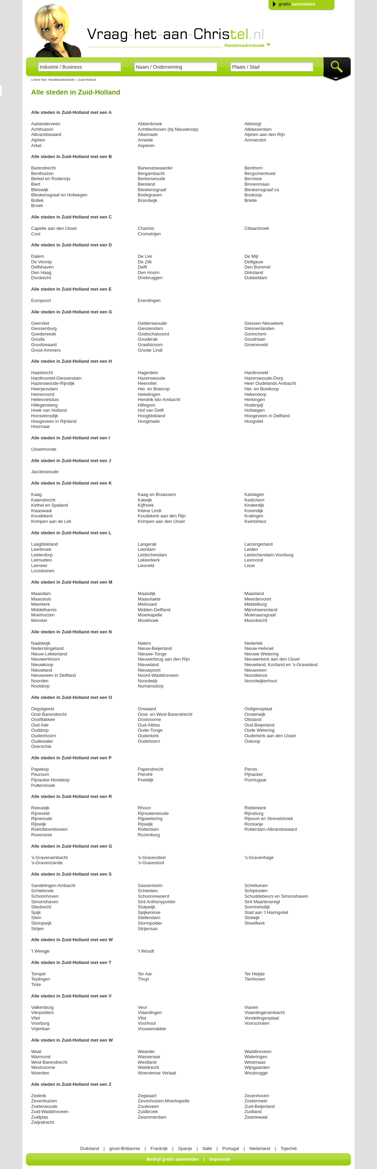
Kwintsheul (255, 521)
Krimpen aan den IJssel (161, 521)
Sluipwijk (146, 906)
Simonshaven (44, 901)
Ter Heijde (255, 973)
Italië (207, 1148)
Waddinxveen (258, 1051)
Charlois (146, 228)
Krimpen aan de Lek (51, 521)
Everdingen (149, 300)
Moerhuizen (43, 614)
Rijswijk (38, 824)
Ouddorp (40, 730)
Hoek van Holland (49, 410)
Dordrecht (41, 277)
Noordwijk (147, 680)
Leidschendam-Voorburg (269, 554)
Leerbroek (41, 549)
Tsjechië (289, 1148)
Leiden (251, 549)
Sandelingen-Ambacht (53, 885)
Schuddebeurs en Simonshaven (276, 896)
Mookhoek (148, 620)
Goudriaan (255, 339)
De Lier (145, 256)
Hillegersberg (44, 405)
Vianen (251, 1007)
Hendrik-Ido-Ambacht (159, 399)
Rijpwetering (150, 818)
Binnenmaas (257, 184)
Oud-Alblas (149, 725)
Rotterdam (148, 829)
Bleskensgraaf (152, 189)
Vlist (142, 1018)
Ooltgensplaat (258, 708)
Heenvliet (147, 383)
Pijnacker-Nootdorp (50, 779)
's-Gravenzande (47, 862)
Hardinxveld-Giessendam (56, 378)
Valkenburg (42, 1007)
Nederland (259, 1148)
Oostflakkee (43, 719)
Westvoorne (43, 1067)
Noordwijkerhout (261, 680)
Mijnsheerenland (261, 609)
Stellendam (149, 917)
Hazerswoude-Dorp (264, 378)
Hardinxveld (256, 372)
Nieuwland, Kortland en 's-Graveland (281, 664)
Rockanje (254, 824)
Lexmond (254, 560)
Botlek (37, 200)
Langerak (147, 544)
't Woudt (146, 951)
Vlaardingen (150, 1012)
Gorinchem (256, 334)
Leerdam (146, 549)
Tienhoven (255, 979)
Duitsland (89, 1148)
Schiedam (148, 890)
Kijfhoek (146, 505)
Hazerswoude (151, 378)
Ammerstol (255, 140)
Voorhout (147, 1023)
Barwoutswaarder (155, 168)
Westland (147, 1062)
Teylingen (40, 979)
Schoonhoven (45, 896)
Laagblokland (44, 544)
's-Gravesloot (151, 862)
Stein (36, 917)
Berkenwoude (151, 178)
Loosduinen (42, 570)
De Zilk (144, 261)
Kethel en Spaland (49, 505)
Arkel (36, 145)
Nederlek (254, 643)
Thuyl (143, 979)
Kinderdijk (254, 505)
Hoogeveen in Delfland (267, 415)
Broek (37, 205)
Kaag (36, 494)
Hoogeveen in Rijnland (53, 421)
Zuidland (253, 1111)
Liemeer (39, 565)
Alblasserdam (258, 129)
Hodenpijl (254, 405)
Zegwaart (147, 1095)
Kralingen (254, 515)
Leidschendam (152, 554)
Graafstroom (150, 344)
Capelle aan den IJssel (54, 228)
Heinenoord (42, 394)
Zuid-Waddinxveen (49, 1111)
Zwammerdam (152, 1117)
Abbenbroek (150, 123)
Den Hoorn (148, 272)
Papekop (40, 769)
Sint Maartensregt (262, 901)
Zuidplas (39, 1117)
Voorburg (40, 1023)
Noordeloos (256, 675)
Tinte (36, 984)
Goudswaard (44, 344)
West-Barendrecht (49, 1062)
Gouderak (147, 339)
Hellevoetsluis (45, 399)
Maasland (254, 593)
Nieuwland (148, 664)
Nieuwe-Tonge (152, 653)
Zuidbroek (148, 1111)
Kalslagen (254, 494)
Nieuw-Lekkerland (49, 653)
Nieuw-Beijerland (155, 648)
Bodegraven (150, 194)
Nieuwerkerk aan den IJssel (272, 659)
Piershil (145, 774)
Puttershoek (43, 785)
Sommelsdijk (257, 906)
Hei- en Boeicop (154, 388)
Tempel (38, 973)
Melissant (147, 604)
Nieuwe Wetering (262, 653)
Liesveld (146, 565)
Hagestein (148, 372)
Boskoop (253, 194)
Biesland (146, 184)
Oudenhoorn (43, 735)
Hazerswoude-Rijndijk (53, 383)
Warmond (40, 1056)
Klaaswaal (41, 510)
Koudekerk (42, 515)
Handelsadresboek (61, 79)
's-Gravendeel (152, 857)
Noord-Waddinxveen (158, 675)
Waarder (146, 1051)
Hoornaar (40, 426)
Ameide (145, 140)
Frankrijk (159, 1148)
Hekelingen (149, 394)
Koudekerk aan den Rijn (162, 515)
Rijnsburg (254, 813)
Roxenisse (41, 834)
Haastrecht (42, 372)
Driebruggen (150, 277)
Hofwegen (255, 410)
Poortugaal (255, 779)
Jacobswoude (45, 471)
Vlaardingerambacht (265, 1012)
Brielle (251, 200)
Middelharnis (44, 609)
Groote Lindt (150, 350)
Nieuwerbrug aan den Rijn (164, 659)
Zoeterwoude (44, 1106)
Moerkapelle (150, 614)
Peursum (40, 774)
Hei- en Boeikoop (262, 388)
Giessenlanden (260, 328)
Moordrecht (256, 620)
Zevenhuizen (44, 1100)
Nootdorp (40, 686)
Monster (39, 620)
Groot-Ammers (46, 350)
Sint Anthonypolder (156, 901)
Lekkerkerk (149, 560)
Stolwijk (252, 917)
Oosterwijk (255, 714)
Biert (35, 184)
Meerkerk (40, 604)
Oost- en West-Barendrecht (165, 714)
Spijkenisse (149, 912)
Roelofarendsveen (49, 829)
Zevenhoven (257, 1095)
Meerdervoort (258, 599)
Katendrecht (43, 500)
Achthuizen (42, 129)
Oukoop (252, 741)
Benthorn (254, 168)
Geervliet (40, 323)
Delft (142, 267)
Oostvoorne (149, 719)
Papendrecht (150, 769)
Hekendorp (256, 394)
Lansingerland (259, 544)
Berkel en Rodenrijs (50, 178)
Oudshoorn (149, 741)
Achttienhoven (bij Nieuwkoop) (168, 129)
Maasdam (41, 593)
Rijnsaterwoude (153, 813)
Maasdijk (146, 593)
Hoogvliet (254, 421)
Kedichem (255, 500)
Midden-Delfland (154, 609)
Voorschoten (257, 1023)
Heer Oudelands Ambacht (270, 383)
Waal (36, 1051)
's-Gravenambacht (49, 857)
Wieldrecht (148, 1067)
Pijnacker (254, 774)
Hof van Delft (151, 410)
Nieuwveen (256, 670)
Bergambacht (151, 173)
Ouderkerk (148, 735)
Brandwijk (147, 200)
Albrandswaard (46, 134)
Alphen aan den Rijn (265, 134)
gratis (296, 4)
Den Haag (41, 272)
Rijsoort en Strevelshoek (269, 818)
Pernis (251, 769)
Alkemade (148, 134)
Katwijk (145, 500)
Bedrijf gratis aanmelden (173, 1159)
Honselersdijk (44, 415)
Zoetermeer (256, 1100)
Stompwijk (41, 923)
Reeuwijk (40, 807)
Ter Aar (145, 973)
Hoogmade (149, 421)
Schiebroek (42, 890)
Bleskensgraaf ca (262, 189)
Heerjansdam (44, 388)
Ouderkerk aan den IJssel (270, 735)
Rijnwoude (41, 818)
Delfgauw (254, 261)
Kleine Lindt (149, 510)
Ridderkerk (255, 807)
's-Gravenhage (259, 857)
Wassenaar (149, 1056)
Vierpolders (42, 1012)
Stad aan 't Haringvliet (266, 912)
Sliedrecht (41, 906)
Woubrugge (256, 1072)
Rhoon (144, 807)
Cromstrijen (149, 233)
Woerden (40, 1072)
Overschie (41, 746)
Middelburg (256, 604)
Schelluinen (256, 885)
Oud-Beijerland (260, 725)
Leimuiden (41, 560)
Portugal (230, 1148)
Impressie (220, 1159)
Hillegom (146, 405)
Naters (144, 643)
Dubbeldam (256, 277)
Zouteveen (148, 1106)
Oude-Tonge (150, 730)
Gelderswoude (152, 323)
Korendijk (254, 510)
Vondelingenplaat (262, 1018)
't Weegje (40, 951)
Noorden (39, 680)
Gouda (38, 339)
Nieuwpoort (149, 670)
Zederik (38, 1095)
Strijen (37, 928)
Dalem (37, 256)
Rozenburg (149, 834)
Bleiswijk (39, 189)
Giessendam (150, 328)
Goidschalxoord (153, 334)
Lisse (250, 565)
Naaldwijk (40, 643)
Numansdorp (150, 686)
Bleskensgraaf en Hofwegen (59, 194)
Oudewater (42, 741)
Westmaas (255, 1062)
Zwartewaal (256, 1117)
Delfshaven (42, 267)
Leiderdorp (42, 554)
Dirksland (254, 272)
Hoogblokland (151, 415)
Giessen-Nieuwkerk (264, 323)
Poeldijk (146, 779)
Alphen (38, 140)
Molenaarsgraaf (260, 614)
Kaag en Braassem (157, 494)
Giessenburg (44, 328)
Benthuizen (42, 173)
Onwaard (147, 708)
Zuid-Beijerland (260, 1106)
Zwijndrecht (42, 1122)
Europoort (41, 300)
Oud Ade (40, 725)
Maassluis (41, 599)
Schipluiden (256, 890)
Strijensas (147, 928)
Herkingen (255, 399)
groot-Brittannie (124, 1148)
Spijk (36, 912)
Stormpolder (150, 923)
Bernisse (253, 178)
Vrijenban (40, 1028)
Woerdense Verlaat (157, 1072)
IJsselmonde (43, 449)
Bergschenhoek (260, 173)
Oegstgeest (42, 708)
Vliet (35, 1018)
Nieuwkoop (42, 664)
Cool (35, 233)
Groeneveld (256, 344)
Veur (142, 1007)
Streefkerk (255, 923)
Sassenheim (150, 885)
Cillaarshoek (257, 228)
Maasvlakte (149, 599)
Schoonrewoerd (153, 896)
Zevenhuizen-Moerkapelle (164, 1100)
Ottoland (253, 719)
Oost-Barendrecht (49, 714)
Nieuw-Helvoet (259, 648)
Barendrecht (43, 168)
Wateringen (256, 1056)
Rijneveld (40, 813)
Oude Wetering (260, 730)
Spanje (185, 1148)
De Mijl (251, 256)
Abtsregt (253, 123)
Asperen (146, 145)
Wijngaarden (257, 1067)
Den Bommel (257, 267)
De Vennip (41, 261)
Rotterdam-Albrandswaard (271, 829)
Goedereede (43, 334)
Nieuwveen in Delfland (53, 675)
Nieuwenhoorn (45, 659)
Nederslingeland (47, 648)
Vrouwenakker (152, 1028)
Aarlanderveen (46, 123)
